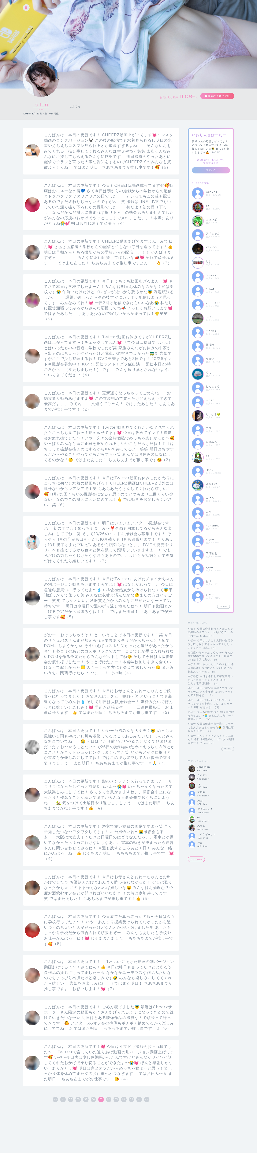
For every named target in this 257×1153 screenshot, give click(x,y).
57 (70, 1099)
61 (101, 1099)
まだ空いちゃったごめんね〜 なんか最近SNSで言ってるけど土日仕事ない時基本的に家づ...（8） (210, 656)
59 (85, 1099)
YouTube (196, 859)
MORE (216, 152)
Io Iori (41, 105)
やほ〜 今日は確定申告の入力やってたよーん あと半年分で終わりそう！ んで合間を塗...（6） (210, 691)
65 (131, 1099)
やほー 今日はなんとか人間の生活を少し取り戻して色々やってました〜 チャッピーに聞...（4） (210, 644)
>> (146, 1099)
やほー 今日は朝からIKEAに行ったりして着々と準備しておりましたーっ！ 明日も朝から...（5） (210, 703)
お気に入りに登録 (219, 96)
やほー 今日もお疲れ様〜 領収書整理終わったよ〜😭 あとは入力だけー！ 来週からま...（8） (211, 715)
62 (108, 1099)
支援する (211, 170)
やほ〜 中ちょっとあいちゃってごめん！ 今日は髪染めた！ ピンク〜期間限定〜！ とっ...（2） (211, 739)
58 (78, 1099)
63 (116, 1099)
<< (55, 1099)
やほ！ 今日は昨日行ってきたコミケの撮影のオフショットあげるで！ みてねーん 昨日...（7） (210, 632)
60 (93, 1099)
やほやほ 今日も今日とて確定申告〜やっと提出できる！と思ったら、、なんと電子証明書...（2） (210, 680)
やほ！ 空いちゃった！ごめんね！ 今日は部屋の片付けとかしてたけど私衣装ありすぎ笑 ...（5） (211, 668)
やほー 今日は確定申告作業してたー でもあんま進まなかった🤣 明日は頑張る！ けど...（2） (211, 727)
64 (124, 1099)
